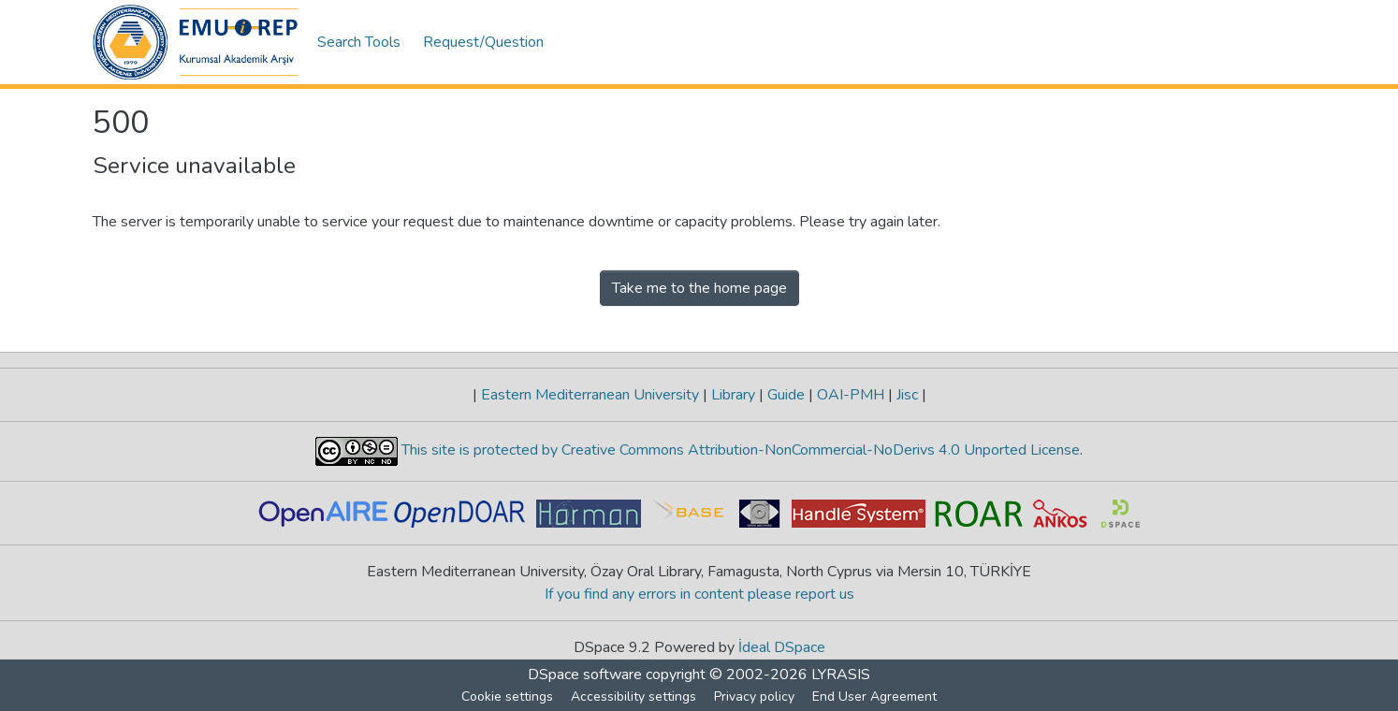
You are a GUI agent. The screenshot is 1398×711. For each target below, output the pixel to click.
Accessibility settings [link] (633, 696)
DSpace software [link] (585, 674)
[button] (196, 42)
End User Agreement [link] (874, 696)
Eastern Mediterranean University (590, 395)
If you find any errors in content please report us (699, 594)
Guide (786, 395)
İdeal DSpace (781, 647)
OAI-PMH (850, 395)
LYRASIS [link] (840, 674)
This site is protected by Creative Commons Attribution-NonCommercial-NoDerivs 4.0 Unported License (739, 450)
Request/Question (483, 42)
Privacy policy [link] (754, 696)
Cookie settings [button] (507, 696)
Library (733, 395)
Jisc (907, 395)
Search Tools (358, 42)
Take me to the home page (699, 288)
